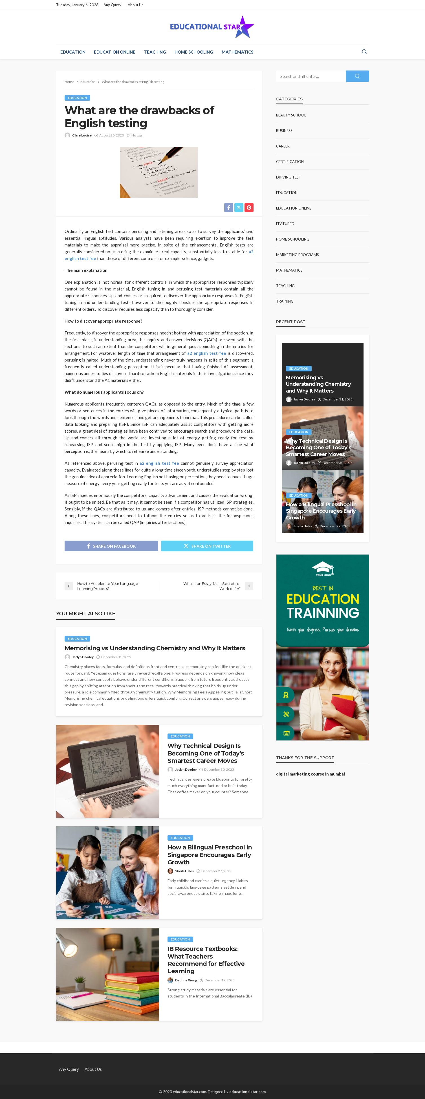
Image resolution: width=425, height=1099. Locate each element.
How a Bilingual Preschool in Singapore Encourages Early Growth (210, 855)
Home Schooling (194, 51)
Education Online (114, 51)
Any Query (112, 5)
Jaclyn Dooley (83, 657)
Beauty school (291, 115)
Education (72, 51)
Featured (285, 223)
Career (283, 146)
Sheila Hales (184, 871)
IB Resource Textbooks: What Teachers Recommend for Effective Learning (206, 960)
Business (284, 130)
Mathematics (237, 51)
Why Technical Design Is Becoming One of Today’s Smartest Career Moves (206, 753)
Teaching (155, 51)
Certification (290, 161)
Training (285, 301)
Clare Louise (82, 135)
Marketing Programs (297, 254)
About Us (135, 5)
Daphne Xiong (186, 980)
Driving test (288, 177)
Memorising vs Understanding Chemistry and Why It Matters (155, 648)
